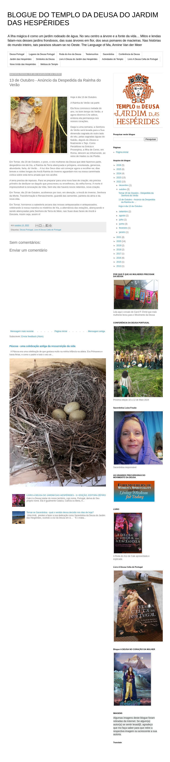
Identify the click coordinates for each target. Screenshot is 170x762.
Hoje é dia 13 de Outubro (130, 206)
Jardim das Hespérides (21, 59)
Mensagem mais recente (22, 331)
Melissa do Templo (49, 64)
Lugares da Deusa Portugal (42, 54)
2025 (119, 169)
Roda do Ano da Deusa (70, 54)
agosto (122, 215)
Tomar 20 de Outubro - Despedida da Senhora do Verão (135, 194)
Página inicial (61, 331)
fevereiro (123, 228)
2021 (119, 237)
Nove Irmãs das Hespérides (23, 64)
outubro (123, 189)
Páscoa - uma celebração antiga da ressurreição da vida (43, 346)
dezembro (124, 185)
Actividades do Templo (112, 59)
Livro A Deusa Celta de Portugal (143, 59)
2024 (119, 173)
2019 (119, 245)
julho (121, 219)
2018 (119, 249)
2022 (119, 181)
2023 (119, 177)
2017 (119, 253)
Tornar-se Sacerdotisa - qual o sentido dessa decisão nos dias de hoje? (60, 512)
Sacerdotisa (108, 54)
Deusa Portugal (17, 54)
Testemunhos (92, 54)
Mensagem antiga (96, 331)
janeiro (122, 232)
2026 (119, 165)
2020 (119, 241)
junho (122, 224)
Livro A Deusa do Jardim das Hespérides (78, 59)
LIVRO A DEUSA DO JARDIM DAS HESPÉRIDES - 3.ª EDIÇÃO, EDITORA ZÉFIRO (66, 495)
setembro (123, 211)
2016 (119, 258)
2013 (119, 266)
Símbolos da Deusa (45, 59)
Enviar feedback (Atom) (32, 336)
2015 (119, 262)
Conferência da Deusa (129, 54)
